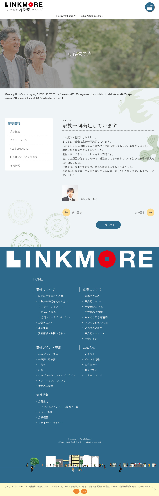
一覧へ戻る (108, 225)
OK (76, 491)
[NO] (155, 489)
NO (84, 491)
